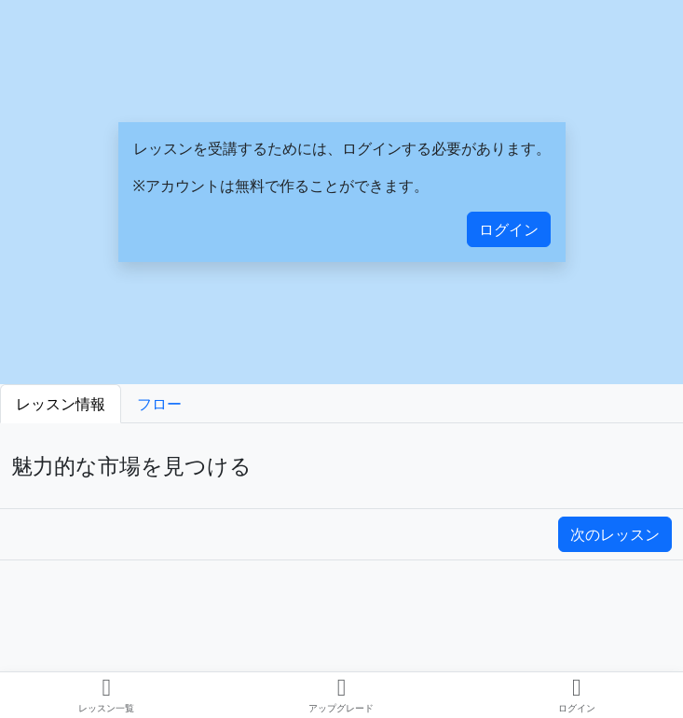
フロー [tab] (159, 404)
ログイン (509, 229)
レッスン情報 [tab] (60, 404)
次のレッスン (615, 534)
